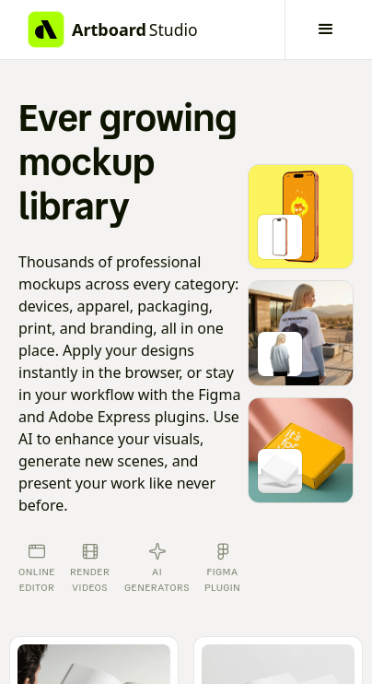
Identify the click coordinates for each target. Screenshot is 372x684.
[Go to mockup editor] (301, 217)
